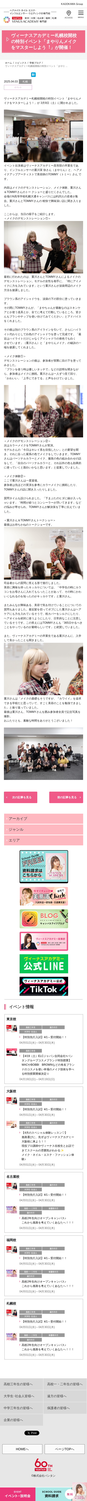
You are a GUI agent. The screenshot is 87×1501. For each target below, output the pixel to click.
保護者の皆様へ (58, 1408)
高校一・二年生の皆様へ (65, 1384)
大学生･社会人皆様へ (19, 1396)
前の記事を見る (67, 797)
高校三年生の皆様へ (18, 1384)
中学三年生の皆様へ (18, 1408)
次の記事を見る (22, 797)
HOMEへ (22, 1449)
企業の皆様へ (13, 1420)
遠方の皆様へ (57, 1396)
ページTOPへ (65, 1449)
